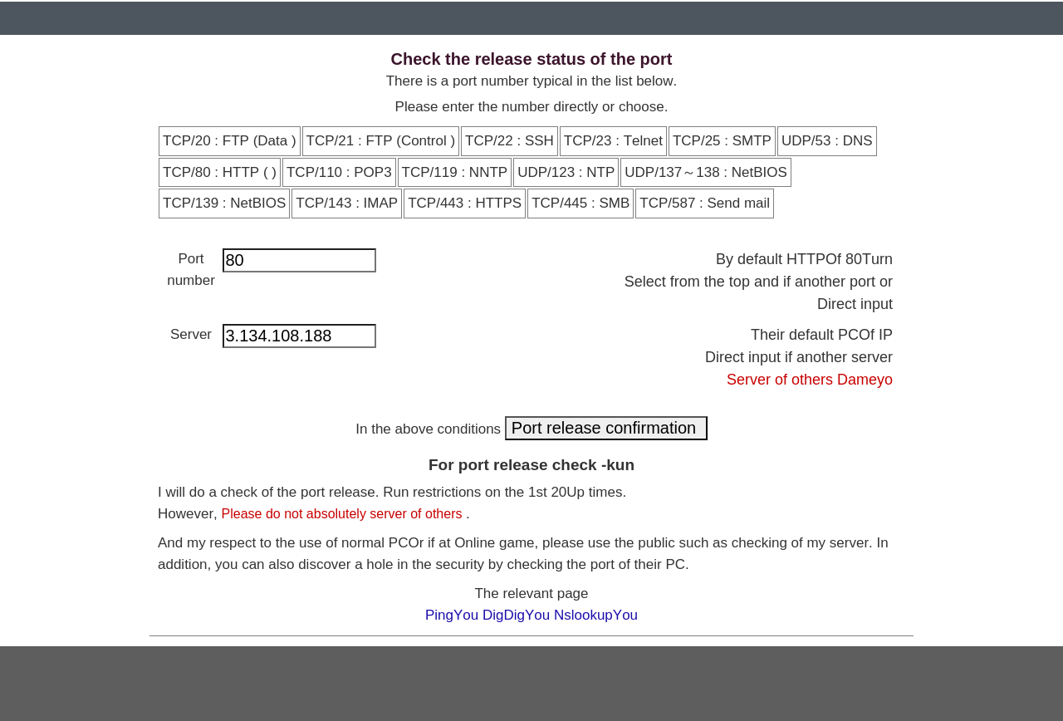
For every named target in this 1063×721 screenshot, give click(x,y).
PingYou (454, 615)
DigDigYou (518, 615)
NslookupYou (596, 615)
